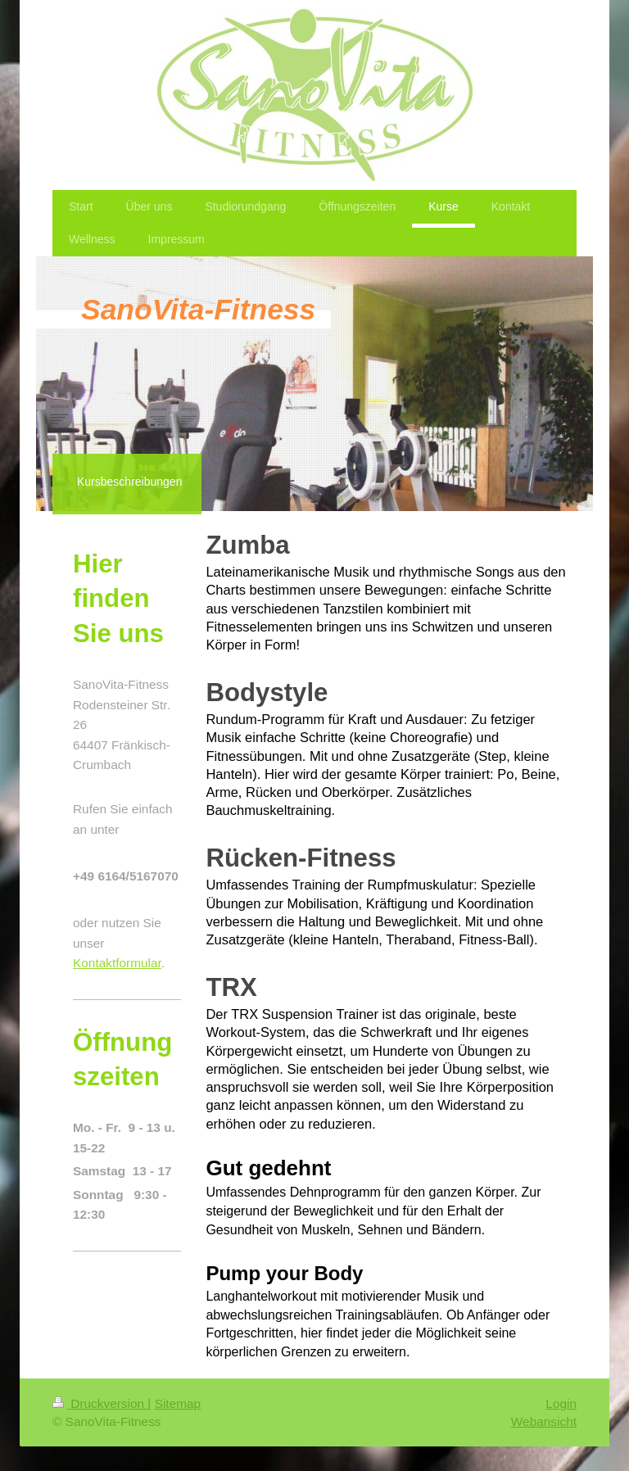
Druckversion (99, 1403)
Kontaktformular (117, 963)
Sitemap (178, 1403)
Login (561, 1403)
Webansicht (544, 1421)
